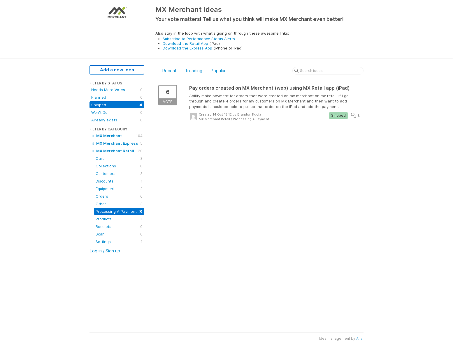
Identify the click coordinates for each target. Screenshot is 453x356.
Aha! (360, 338)
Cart (119, 158)
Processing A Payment (119, 211)
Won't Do (117, 112)
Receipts (119, 226)
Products (119, 219)
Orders (119, 196)
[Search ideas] (328, 71)
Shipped (117, 104)
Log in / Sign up (104, 251)
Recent (169, 70)
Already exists (117, 120)
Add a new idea (117, 69)
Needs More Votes (117, 90)
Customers (119, 173)
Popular (218, 70)
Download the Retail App (185, 43)
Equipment (119, 189)
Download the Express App (187, 48)
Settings (119, 242)
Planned (117, 97)
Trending (193, 70)
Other (119, 204)
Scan (119, 234)
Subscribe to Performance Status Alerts (199, 38)
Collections (119, 166)
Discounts (119, 181)
